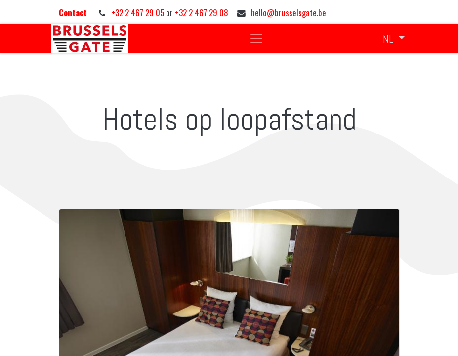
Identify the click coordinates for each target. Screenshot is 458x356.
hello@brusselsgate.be (288, 12)
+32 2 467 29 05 (138, 12)
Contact (74, 12)
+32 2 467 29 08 (201, 12)
